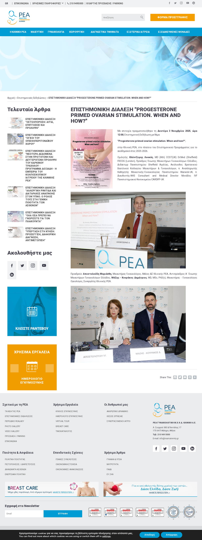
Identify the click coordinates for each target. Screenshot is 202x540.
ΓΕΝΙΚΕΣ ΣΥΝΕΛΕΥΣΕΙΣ (66, 459)
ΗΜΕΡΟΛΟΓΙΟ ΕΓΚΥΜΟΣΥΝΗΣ (69, 416)
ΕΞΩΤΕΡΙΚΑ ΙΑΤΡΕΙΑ (138, 32)
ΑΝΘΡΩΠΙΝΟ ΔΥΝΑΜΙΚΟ (117, 411)
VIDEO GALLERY (12, 431)
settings (106, 536)
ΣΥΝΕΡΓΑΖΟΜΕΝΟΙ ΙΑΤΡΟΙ (118, 421)
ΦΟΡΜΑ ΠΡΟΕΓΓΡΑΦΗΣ (172, 17)
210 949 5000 (163, 434)
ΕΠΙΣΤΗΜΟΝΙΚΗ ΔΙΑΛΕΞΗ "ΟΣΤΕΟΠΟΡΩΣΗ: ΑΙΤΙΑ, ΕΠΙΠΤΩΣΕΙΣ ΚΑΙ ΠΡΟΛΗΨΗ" (40, 123)
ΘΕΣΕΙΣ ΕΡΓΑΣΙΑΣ (115, 416)
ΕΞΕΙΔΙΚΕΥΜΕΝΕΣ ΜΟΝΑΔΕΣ (174, 32)
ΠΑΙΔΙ (109, 469)
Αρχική (11, 98)
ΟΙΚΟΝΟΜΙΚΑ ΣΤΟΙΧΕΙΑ (66, 464)
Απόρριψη (171, 534)
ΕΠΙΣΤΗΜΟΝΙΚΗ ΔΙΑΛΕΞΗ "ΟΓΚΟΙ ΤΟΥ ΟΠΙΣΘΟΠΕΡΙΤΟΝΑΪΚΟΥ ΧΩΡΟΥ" (40, 139)
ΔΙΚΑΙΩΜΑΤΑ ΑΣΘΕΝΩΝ (15, 469)
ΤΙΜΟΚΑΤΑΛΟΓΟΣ (64, 431)
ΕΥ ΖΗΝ (110, 474)
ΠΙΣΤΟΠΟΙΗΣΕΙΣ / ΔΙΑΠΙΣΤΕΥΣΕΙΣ (20, 464)
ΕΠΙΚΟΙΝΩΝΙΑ (21, 3)
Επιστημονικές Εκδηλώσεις (31, 98)
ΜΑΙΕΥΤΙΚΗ (37, 32)
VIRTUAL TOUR (62, 421)
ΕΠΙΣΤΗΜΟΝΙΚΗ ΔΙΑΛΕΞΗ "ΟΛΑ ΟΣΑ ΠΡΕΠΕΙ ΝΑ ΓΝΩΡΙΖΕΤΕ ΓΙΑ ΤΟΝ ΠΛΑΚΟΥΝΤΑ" (40, 217)
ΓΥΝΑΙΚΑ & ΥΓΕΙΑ (114, 459)
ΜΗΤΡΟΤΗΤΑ (112, 464)
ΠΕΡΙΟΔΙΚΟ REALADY (14, 421)
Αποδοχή (149, 534)
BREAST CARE (62, 426)
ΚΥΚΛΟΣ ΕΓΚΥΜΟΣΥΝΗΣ (67, 411)
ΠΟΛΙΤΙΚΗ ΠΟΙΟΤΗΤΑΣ (15, 459)
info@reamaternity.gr (169, 438)
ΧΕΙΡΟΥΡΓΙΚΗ (76, 32)
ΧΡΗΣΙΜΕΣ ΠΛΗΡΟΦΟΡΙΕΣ (46, 3)
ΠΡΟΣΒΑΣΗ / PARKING (15, 436)
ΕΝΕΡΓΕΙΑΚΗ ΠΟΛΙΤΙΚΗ (15, 474)
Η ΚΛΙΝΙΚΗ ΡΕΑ (18, 32)
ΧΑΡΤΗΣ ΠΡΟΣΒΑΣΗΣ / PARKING (104, 3)
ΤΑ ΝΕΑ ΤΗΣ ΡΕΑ (12, 411)
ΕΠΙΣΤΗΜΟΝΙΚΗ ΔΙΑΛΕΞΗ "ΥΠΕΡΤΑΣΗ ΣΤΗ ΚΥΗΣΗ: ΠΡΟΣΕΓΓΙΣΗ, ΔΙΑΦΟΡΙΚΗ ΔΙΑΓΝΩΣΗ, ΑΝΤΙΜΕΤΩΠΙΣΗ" (40, 234)
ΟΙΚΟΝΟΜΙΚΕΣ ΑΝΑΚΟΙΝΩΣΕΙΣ (69, 469)
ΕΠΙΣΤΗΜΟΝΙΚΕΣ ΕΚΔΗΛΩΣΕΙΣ (19, 416)
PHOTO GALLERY (12, 426)
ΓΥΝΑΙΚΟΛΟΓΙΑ (56, 32)
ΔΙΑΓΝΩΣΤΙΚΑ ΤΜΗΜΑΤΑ (105, 32)
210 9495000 (75, 3)
